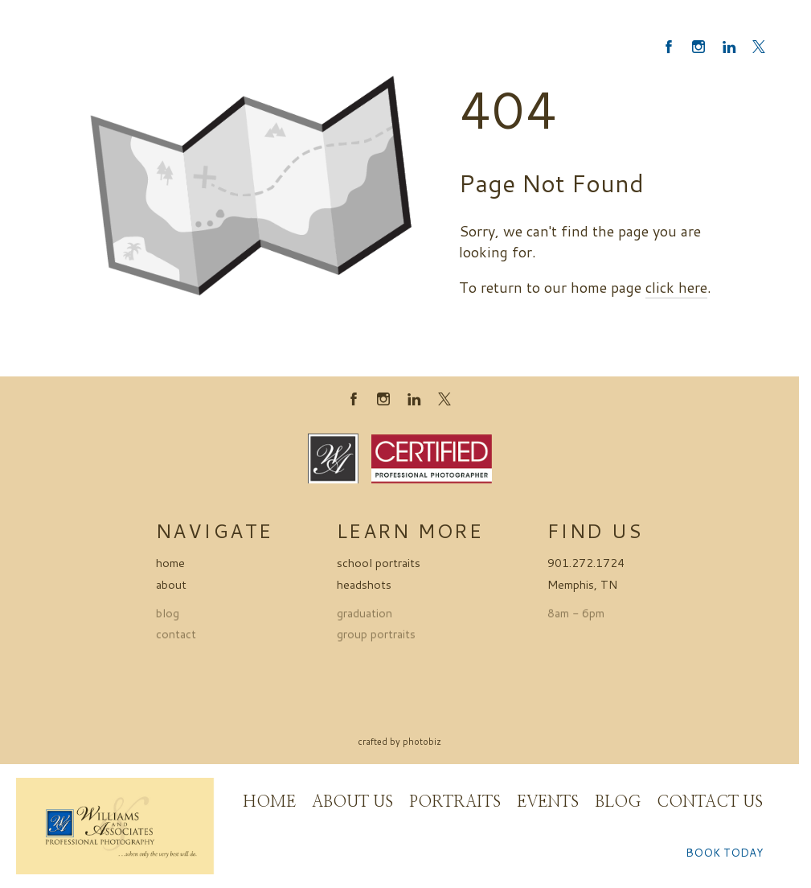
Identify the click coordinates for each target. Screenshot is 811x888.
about (171, 584)
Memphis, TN (582, 584)
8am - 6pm (575, 615)
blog (167, 615)
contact (176, 637)
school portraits (378, 562)
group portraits (376, 637)
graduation (364, 615)
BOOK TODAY (724, 852)
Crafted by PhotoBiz (399, 741)
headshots (364, 584)
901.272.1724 (586, 562)
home (170, 562)
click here (676, 287)
